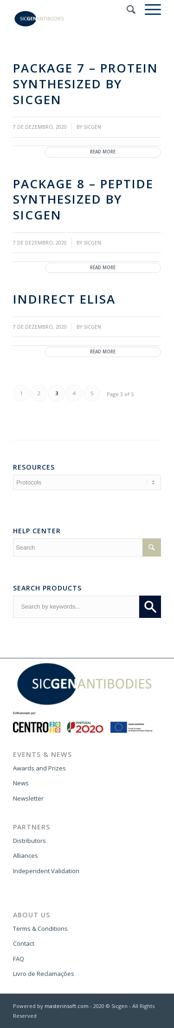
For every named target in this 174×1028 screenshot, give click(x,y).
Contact (23, 943)
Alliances (25, 855)
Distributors (29, 840)
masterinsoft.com (67, 1005)
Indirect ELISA (64, 299)
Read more (103, 152)
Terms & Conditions (40, 928)
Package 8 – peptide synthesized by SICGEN (83, 199)
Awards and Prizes (39, 768)
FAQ (18, 959)
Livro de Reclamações (43, 973)
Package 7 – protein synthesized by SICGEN (85, 84)
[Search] (126, 9)
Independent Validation (46, 871)
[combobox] (76, 607)
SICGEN (92, 127)
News (21, 783)
